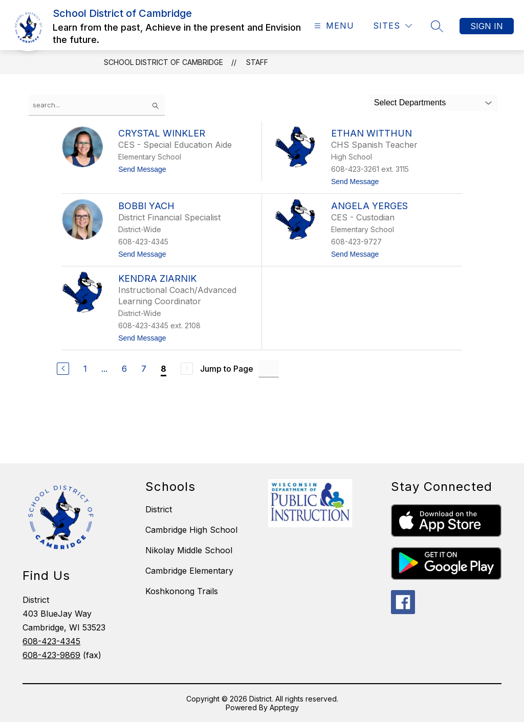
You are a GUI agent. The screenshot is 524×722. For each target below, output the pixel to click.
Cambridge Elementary (189, 571)
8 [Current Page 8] (163, 369)
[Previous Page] (63, 369)
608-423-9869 (51, 655)
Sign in (486, 26)
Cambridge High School (191, 530)
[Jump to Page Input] (268, 368)
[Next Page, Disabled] (187, 369)
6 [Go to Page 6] (124, 369)
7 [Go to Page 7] (143, 369)
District (158, 509)
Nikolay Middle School (188, 550)
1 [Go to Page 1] (85, 369)
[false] (97, 105)
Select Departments (410, 102)
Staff (257, 62)
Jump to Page (226, 369)
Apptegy (284, 707)
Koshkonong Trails (181, 591)
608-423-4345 (51, 641)
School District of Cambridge (163, 62)
